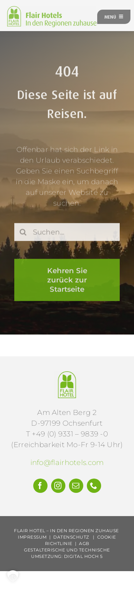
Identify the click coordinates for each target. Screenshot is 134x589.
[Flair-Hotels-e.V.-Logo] (67, 375)
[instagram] (58, 486)
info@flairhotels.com (67, 462)
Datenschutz (71, 537)
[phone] (94, 486)
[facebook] (40, 486)
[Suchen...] (67, 233)
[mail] (76, 486)
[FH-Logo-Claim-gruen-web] (51, 9)
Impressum (32, 537)
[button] (13, 576)
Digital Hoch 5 (83, 556)
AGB (84, 543)
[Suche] (23, 233)
